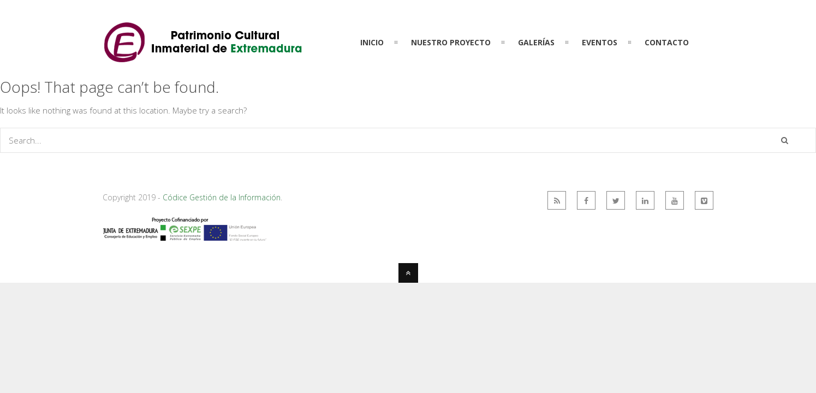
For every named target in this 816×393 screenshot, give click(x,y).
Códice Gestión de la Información (222, 197)
